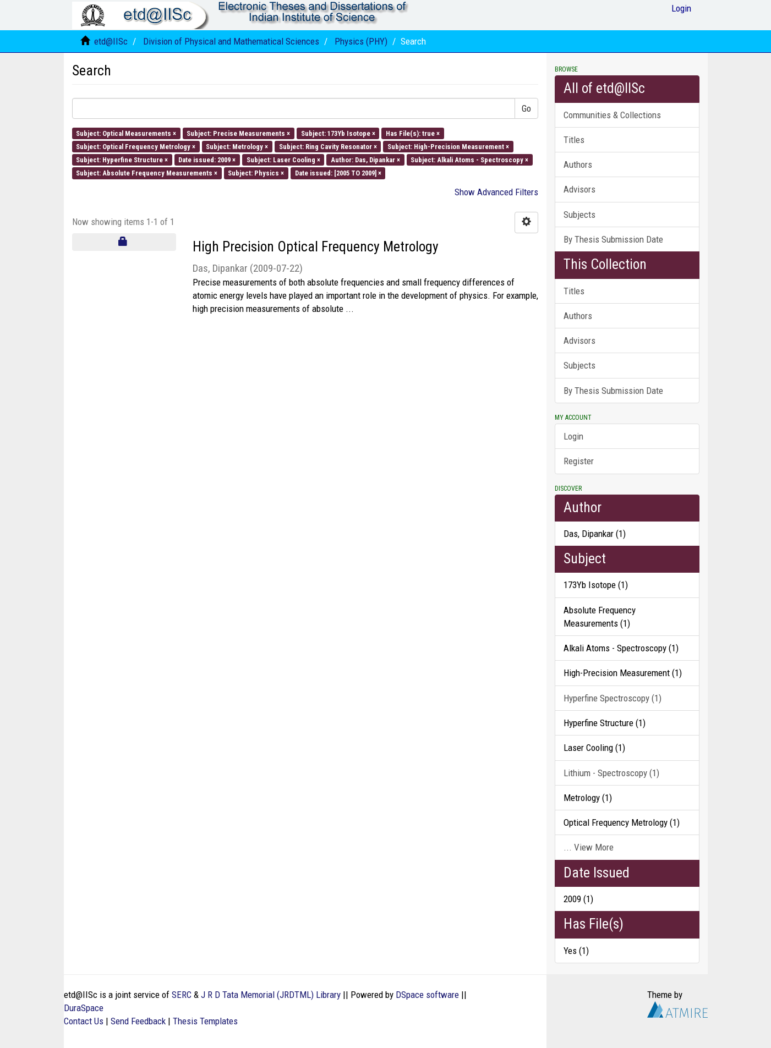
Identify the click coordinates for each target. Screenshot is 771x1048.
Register (579, 461)
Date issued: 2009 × (207, 160)
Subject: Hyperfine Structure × (122, 160)
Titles (574, 139)
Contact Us (83, 1021)
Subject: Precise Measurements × (238, 133)
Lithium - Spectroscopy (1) (611, 772)
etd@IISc (111, 41)
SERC (182, 994)
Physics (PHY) (361, 41)
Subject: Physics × (256, 173)
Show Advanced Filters (496, 191)
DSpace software (427, 994)
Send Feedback (138, 1021)
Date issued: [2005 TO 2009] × (338, 173)
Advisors (579, 189)
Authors (578, 164)
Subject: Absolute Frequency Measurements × (146, 173)
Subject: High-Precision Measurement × (448, 146)
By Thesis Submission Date (613, 239)
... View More (589, 847)
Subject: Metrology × (237, 146)
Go (526, 108)
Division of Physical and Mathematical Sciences (231, 41)
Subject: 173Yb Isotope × (338, 133)
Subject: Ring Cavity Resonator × (328, 146)
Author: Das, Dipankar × (365, 160)
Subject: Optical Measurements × (126, 133)
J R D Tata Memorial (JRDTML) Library (271, 994)
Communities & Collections (612, 114)
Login (573, 436)
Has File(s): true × (413, 133)
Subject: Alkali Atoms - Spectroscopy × (469, 160)
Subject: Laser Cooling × (283, 160)
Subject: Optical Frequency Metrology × (135, 146)
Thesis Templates (205, 1021)
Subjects (579, 214)
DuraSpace (83, 1007)
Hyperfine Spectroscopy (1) (612, 698)
